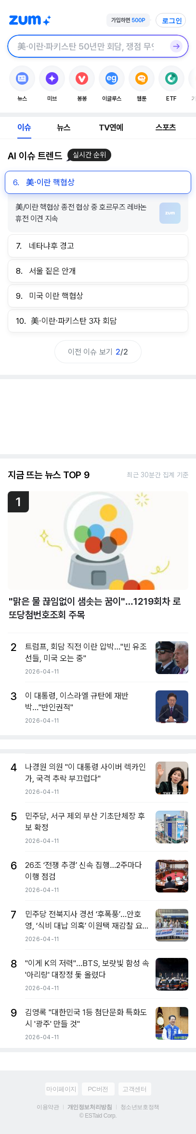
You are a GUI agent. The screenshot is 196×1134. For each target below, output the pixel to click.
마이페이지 (61, 1089)
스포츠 (166, 127)
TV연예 (111, 127)
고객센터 (134, 1089)
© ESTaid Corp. (98, 1115)
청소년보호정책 (139, 1107)
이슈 (24, 127)
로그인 (172, 21)
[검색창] (85, 46)
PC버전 (98, 1089)
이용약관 (48, 1107)
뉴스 (63, 127)
